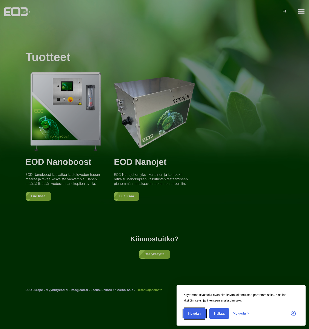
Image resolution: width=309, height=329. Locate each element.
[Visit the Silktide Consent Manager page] (293, 313)
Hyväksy (194, 313)
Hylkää (219, 313)
